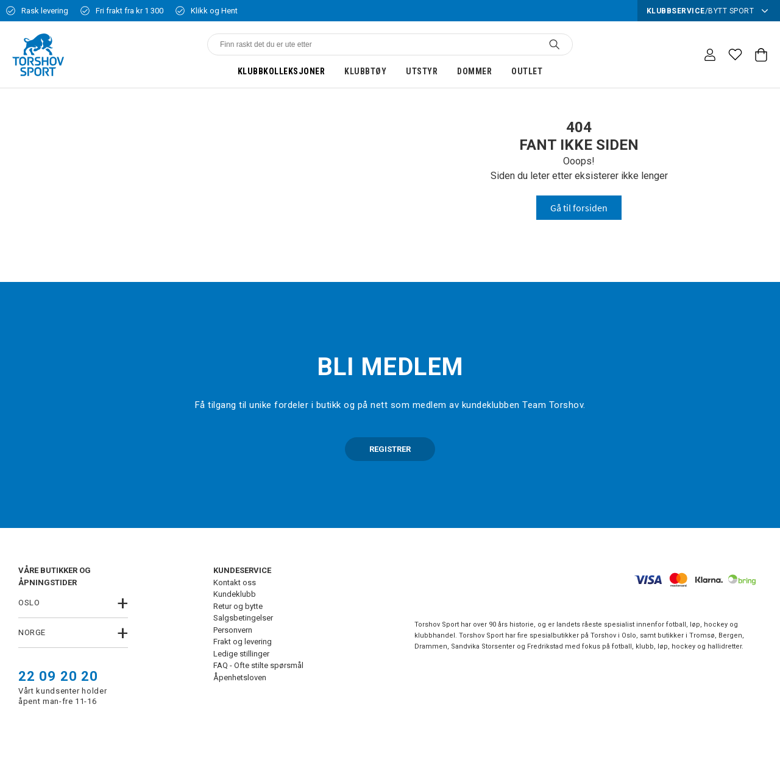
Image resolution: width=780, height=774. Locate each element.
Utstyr (422, 71)
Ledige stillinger (241, 653)
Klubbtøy (365, 71)
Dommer (474, 71)
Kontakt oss (234, 582)
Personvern (232, 630)
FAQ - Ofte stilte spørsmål (258, 665)
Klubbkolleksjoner (281, 71)
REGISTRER (390, 449)
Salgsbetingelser (243, 617)
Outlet (526, 71)
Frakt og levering (242, 641)
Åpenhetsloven (239, 677)
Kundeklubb (234, 594)
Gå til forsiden (579, 208)
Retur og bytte (238, 606)
